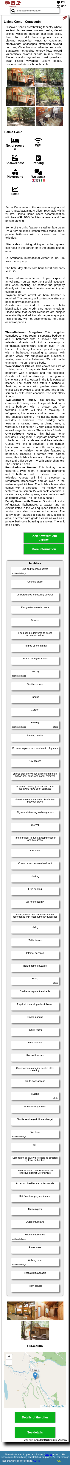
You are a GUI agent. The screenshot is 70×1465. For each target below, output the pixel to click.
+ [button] (9, 1357)
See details (35, 1432)
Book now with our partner (43, 537)
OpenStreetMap (58, 1406)
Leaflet (44, 1406)
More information (44, 549)
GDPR (36, 1461)
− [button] (9, 1362)
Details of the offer (35, 1417)
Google (48, 1454)
